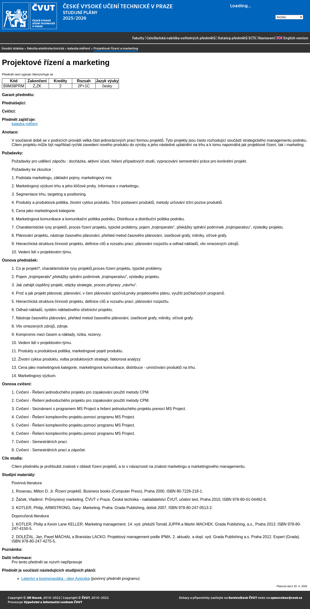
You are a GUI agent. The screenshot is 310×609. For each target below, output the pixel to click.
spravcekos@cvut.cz (286, 597)
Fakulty (138, 38)
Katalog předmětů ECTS (237, 38)
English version (292, 38)
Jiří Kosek (34, 597)
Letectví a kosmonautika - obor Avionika (55, 578)
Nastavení (266, 38)
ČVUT (86, 597)
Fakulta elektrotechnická (45, 48)
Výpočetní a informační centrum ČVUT (53, 602)
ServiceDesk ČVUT (242, 597)
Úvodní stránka (12, 48)
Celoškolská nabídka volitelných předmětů (181, 38)
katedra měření (78, 48)
